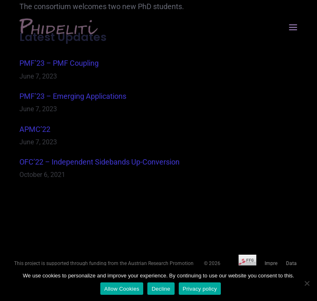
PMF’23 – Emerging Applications (72, 96)
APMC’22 (34, 129)
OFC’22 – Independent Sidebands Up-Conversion (99, 162)
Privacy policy (200, 289)
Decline (160, 289)
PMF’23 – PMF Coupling (59, 63)
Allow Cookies (122, 289)
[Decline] (307, 283)
